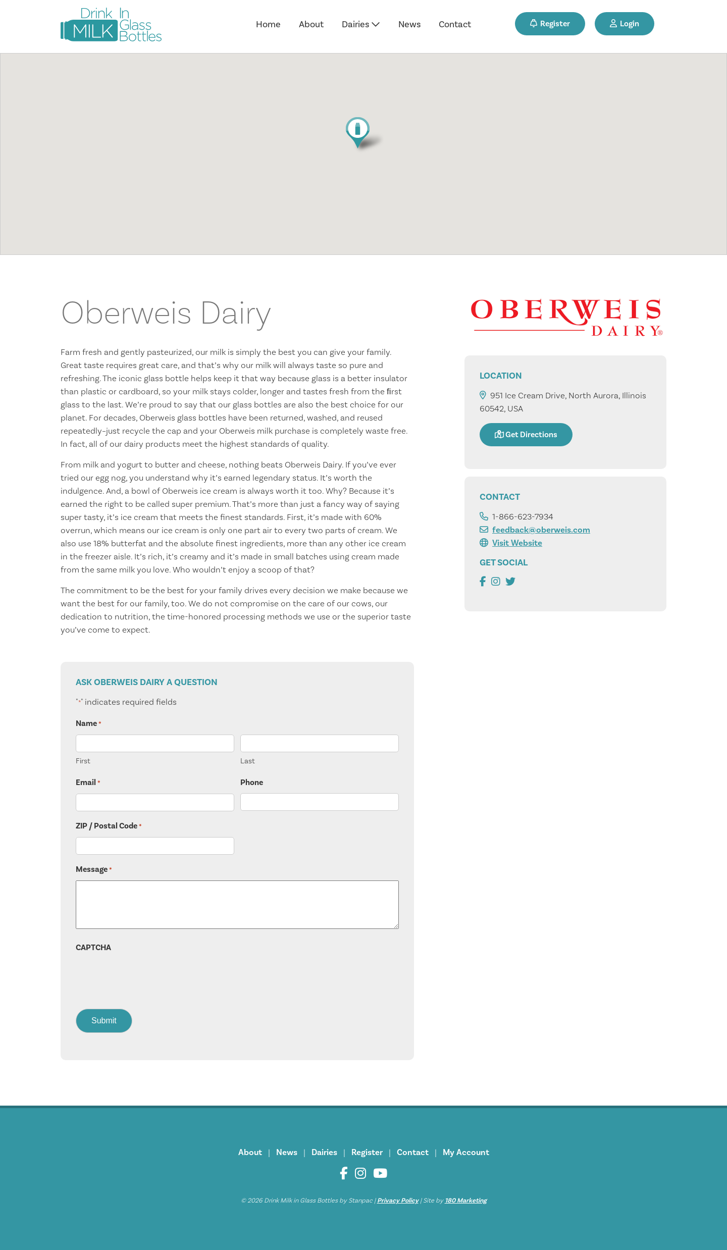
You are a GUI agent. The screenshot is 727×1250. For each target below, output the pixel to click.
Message (94, 869)
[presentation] (152, 978)
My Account (466, 1152)
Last (247, 761)
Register (550, 24)
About (311, 24)
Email (88, 783)
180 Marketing (466, 1200)
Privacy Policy (398, 1200)
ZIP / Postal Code (109, 826)
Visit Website (517, 543)
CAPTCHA (93, 948)
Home (268, 24)
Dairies (361, 24)
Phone (251, 782)
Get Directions (526, 435)
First (83, 761)
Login (624, 24)
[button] (363, 134)
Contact (455, 24)
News (409, 24)
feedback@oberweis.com (541, 530)
